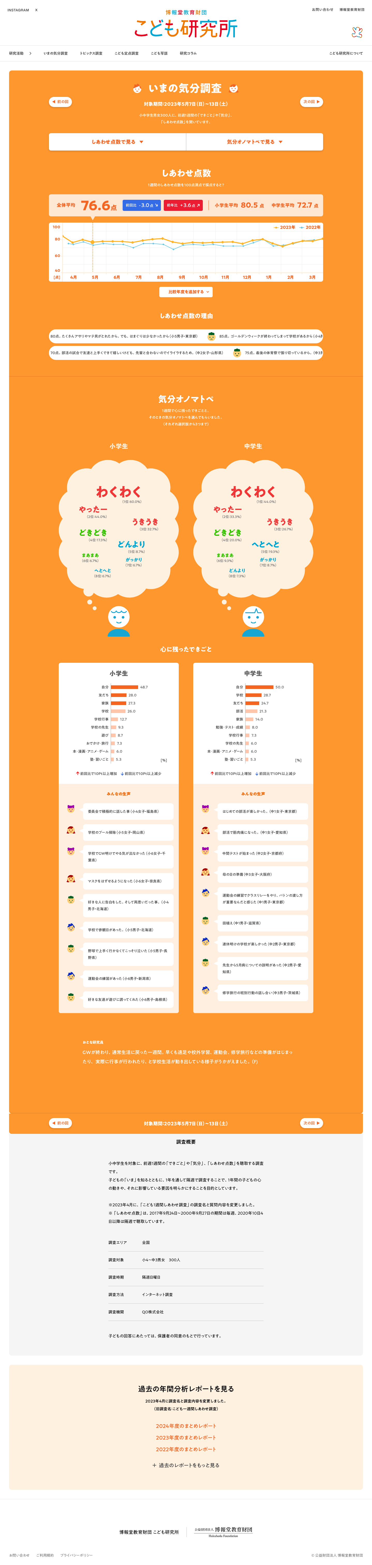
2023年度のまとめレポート (186, 1437)
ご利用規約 (45, 1555)
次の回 (309, 102)
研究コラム (188, 53)
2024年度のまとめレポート (186, 1425)
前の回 (63, 102)
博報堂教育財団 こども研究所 (149, 1532)
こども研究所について (346, 53)
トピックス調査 (91, 53)
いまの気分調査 (55, 53)
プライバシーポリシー (76, 1555)
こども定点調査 (127, 53)
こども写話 (159, 53)
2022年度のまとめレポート (186, 1449)
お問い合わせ (19, 1555)
